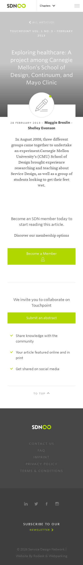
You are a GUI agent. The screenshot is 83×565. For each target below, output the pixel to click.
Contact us (41, 443)
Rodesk (38, 556)
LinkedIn (26, 504)
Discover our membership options (41, 236)
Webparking (58, 556)
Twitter (36, 504)
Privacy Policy (42, 464)
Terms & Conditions (41, 471)
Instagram (57, 504)
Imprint (41, 457)
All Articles (43, 22)
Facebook (46, 504)
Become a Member (41, 256)
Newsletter (40, 529)
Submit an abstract (41, 318)
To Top (39, 393)
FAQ (41, 450)
